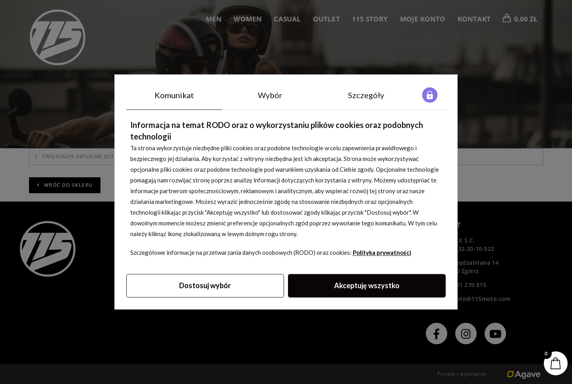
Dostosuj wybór (205, 285)
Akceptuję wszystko (367, 285)
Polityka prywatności (382, 252)
